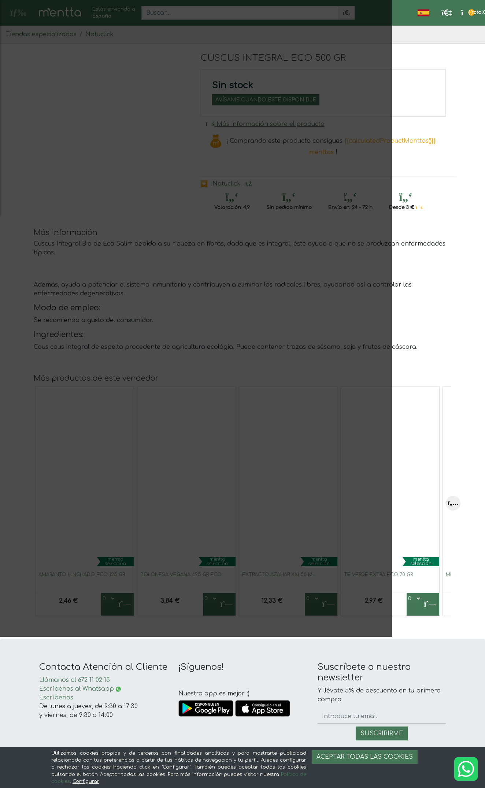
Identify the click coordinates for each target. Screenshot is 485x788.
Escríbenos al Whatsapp (80, 689)
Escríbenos (56, 697)
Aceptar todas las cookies (364, 757)
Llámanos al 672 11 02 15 (74, 680)
